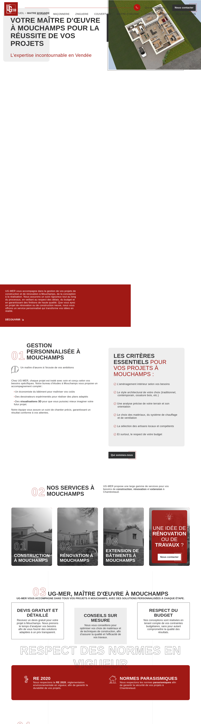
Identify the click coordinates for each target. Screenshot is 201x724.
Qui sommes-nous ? (156, 7)
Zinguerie (81, 16)
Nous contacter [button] (169, 557)
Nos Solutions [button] (186, 16)
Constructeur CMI (157, 16)
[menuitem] (137, 7)
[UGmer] (12, 12)
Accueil (42, 16)
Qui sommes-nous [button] (122, 455)
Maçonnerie (61, 16)
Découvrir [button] (12, 319)
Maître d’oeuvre (128, 16)
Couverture (102, 16)
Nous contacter (184, 7)
